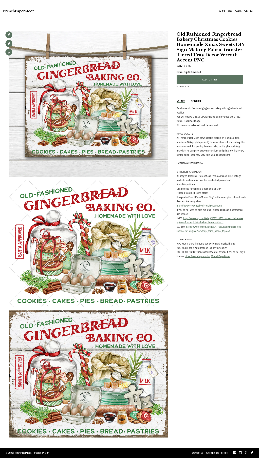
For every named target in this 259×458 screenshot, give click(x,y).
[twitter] (252, 453)
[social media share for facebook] (8, 35)
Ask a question (183, 86)
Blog (229, 11)
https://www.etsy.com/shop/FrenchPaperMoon (199, 205)
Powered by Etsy (41, 453)
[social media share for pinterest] (9, 52)
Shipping (196, 100)
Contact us (197, 453)
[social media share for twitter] (9, 44)
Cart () (248, 11)
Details (181, 100)
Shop (222, 11)
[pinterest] (246, 453)
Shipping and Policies (217, 453)
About (238, 11)
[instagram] (240, 453)
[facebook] (234, 453)
